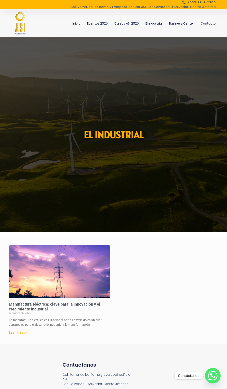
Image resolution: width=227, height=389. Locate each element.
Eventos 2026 (97, 23)
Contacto (208, 23)
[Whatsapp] (213, 375)
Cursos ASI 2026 (126, 23)
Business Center (181, 23)
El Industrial (153, 23)
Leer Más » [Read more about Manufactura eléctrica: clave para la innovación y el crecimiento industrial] (18, 332)
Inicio (76, 23)
